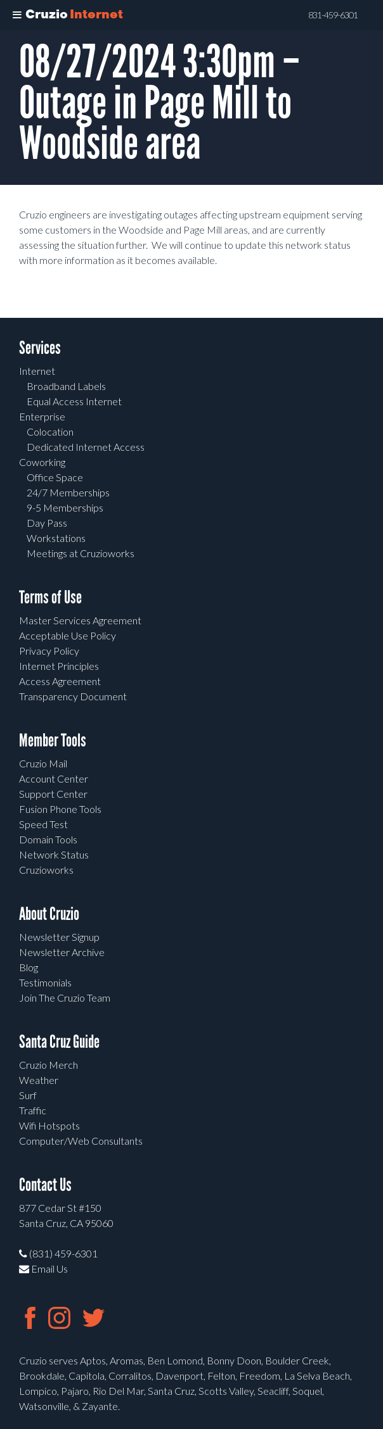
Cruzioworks (46, 870)
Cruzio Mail (43, 763)
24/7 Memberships (68, 492)
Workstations (56, 538)
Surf (28, 1095)
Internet (37, 371)
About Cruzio (49, 914)
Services (40, 348)
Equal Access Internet (74, 401)
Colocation (50, 431)
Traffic (32, 1110)
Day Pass (47, 523)
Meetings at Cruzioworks (80, 553)
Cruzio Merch (48, 1065)
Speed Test (43, 824)
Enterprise (42, 416)
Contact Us (45, 1185)
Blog (28, 967)
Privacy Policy (49, 651)
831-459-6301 (333, 15)
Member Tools (52, 740)
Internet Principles (59, 666)
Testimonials (45, 982)
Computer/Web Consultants (81, 1141)
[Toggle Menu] (17, 15)
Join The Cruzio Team (64, 997)
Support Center (53, 794)
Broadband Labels (66, 386)
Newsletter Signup (59, 937)
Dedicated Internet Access (86, 447)
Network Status (54, 854)
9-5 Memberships (65, 507)
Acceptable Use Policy (67, 635)
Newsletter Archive (62, 952)
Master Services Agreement (80, 620)
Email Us (43, 1268)
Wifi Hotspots (49, 1125)
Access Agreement (60, 681)
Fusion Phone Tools (60, 809)
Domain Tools (48, 839)
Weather (38, 1080)
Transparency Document (73, 696)
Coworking (42, 462)
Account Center (53, 778)
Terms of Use (50, 597)
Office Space (55, 477)
